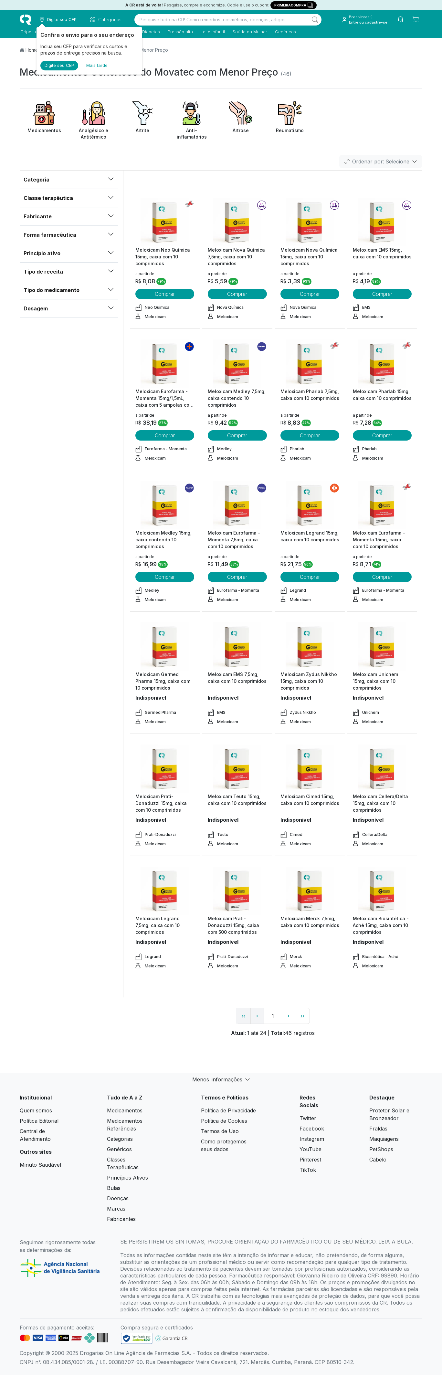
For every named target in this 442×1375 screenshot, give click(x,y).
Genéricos (284, 31)
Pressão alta (179, 31)
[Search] (315, 19)
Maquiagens (384, 1139)
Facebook (312, 1128)
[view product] (165, 222)
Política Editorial (39, 1121)
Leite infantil (212, 31)
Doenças (118, 1198)
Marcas (116, 1208)
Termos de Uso (220, 1131)
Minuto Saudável (40, 1164)
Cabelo (377, 1159)
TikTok (308, 1170)
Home (32, 50)
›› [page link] (302, 1016)
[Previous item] (25, 121)
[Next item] (416, 121)
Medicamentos (124, 1110)
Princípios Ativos (127, 1177)
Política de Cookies (224, 1121)
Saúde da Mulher (249, 31)
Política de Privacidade (228, 1110)
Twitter (308, 1118)
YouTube (310, 1149)
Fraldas (378, 1128)
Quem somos (36, 1110)
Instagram (312, 1139)
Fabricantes (121, 1219)
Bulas (114, 1188)
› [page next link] (288, 1015)
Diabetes (150, 31)
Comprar (165, 294)
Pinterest (310, 1159)
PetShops (381, 1149)
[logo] (25, 20)
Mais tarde (97, 65)
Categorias (120, 1139)
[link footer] (137, 1338)
